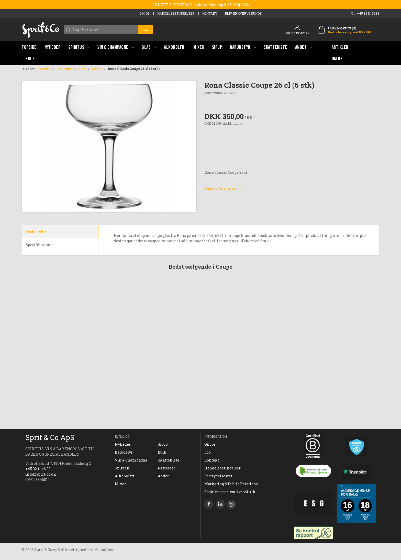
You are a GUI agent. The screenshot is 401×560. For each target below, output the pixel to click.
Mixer (120, 483)
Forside (43, 69)
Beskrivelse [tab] (36, 231)
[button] (79, 47)
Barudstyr (63, 69)
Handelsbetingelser (176, 13)
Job (207, 452)
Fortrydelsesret (218, 476)
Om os (144, 13)
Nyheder (123, 444)
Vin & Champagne (131, 460)
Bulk (162, 452)
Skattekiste (168, 460)
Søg (145, 30)
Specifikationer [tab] (40, 244)
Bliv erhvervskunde (243, 13)
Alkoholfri (125, 476)
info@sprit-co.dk (40, 474)
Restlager (166, 468)
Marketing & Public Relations (231, 483)
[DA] (40, 29)
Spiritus (122, 468)
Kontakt (209, 13)
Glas (81, 69)
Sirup (163, 444)
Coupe (96, 69)
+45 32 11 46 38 (38, 468)
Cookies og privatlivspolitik (229, 491)
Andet (163, 476)
